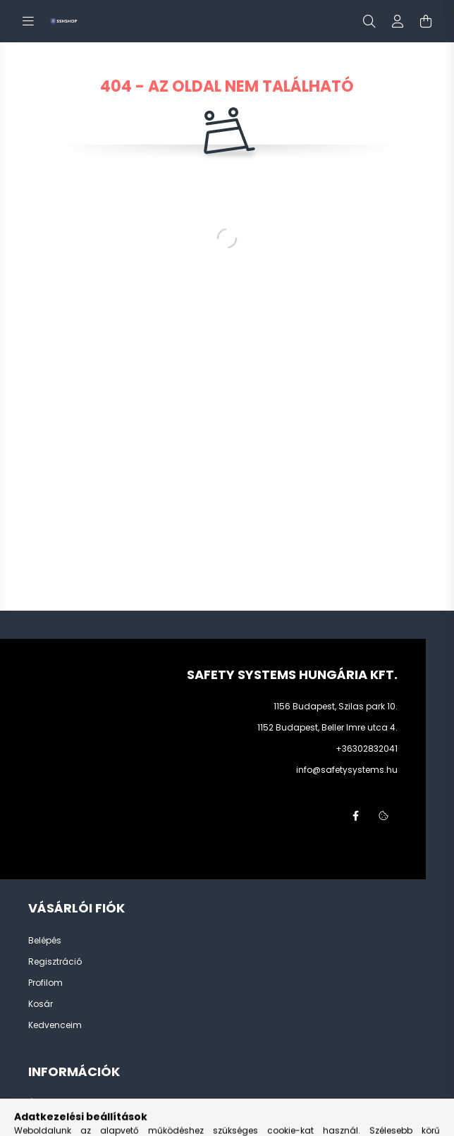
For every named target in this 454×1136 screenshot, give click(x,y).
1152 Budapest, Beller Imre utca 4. (327, 727)
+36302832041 (367, 749)
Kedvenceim (55, 1025)
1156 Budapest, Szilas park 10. (336, 706)
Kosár (40, 1004)
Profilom (45, 983)
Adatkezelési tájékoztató (80, 1125)
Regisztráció (55, 962)
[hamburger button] (28, 21)
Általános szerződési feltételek (92, 1103)
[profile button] (398, 21)
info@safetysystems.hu (347, 770)
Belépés (44, 941)
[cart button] (426, 21)
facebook (355, 816)
